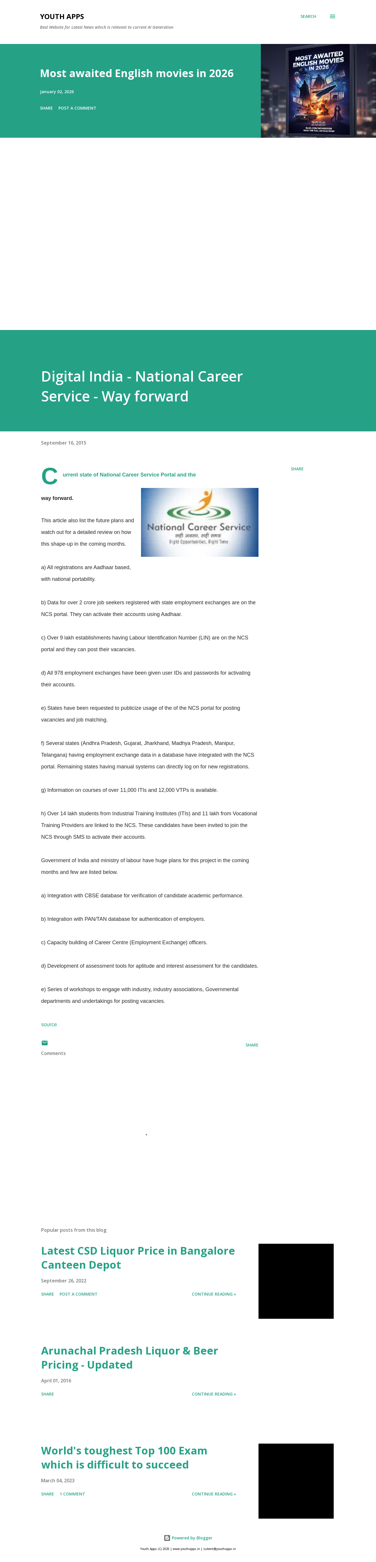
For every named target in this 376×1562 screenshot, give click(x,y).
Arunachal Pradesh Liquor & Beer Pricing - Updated (129, 1357)
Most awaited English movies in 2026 (137, 73)
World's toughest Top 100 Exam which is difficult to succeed (124, 1457)
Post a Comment (77, 108)
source (49, 1024)
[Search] (308, 16)
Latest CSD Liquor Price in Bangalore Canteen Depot (138, 1257)
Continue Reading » (214, 1294)
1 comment (72, 1494)
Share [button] (46, 108)
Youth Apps (62, 16)
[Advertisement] (176, 242)
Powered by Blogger (188, 1538)
